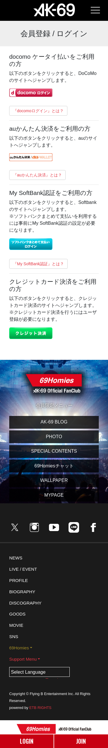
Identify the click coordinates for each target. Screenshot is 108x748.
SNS (13, 636)
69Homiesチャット (53, 465)
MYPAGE (54, 495)
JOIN (81, 741)
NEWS (15, 557)
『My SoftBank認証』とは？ (38, 263)
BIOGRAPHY (22, 591)
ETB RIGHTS (40, 707)
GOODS (17, 613)
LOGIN (26, 741)
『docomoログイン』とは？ (38, 110)
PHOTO (54, 436)
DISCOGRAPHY (25, 602)
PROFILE (18, 580)
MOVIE (16, 625)
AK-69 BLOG (54, 421)
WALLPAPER (54, 480)
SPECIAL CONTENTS (54, 451)
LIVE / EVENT (23, 569)
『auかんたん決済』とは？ (37, 175)
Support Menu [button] (23, 659)
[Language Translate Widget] (39, 672)
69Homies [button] (19, 647)
